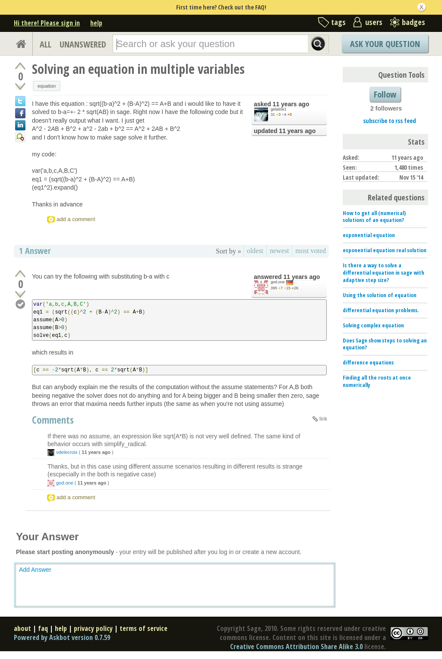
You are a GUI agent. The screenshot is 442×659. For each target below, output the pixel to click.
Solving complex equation (373, 325)
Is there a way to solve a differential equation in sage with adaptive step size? (383, 272)
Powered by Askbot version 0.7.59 (62, 637)
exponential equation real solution (384, 250)
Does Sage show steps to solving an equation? (385, 344)
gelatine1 (279, 109)
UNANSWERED (83, 44)
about (22, 628)
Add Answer (35, 569)
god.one (278, 282)
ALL (45, 44)
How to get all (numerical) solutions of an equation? (374, 216)
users (373, 22)
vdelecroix (67, 452)
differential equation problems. (381, 310)
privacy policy (93, 628)
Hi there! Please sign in (47, 23)
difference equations (368, 362)
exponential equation (369, 235)
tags (338, 22)
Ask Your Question (385, 44)
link (323, 419)
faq (43, 628)
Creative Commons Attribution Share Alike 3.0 (296, 646)
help (96, 23)
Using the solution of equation (380, 295)
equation (47, 86)
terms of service (143, 628)
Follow (385, 94)
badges (413, 22)
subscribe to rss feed (389, 121)
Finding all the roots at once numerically (377, 381)
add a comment (76, 219)
